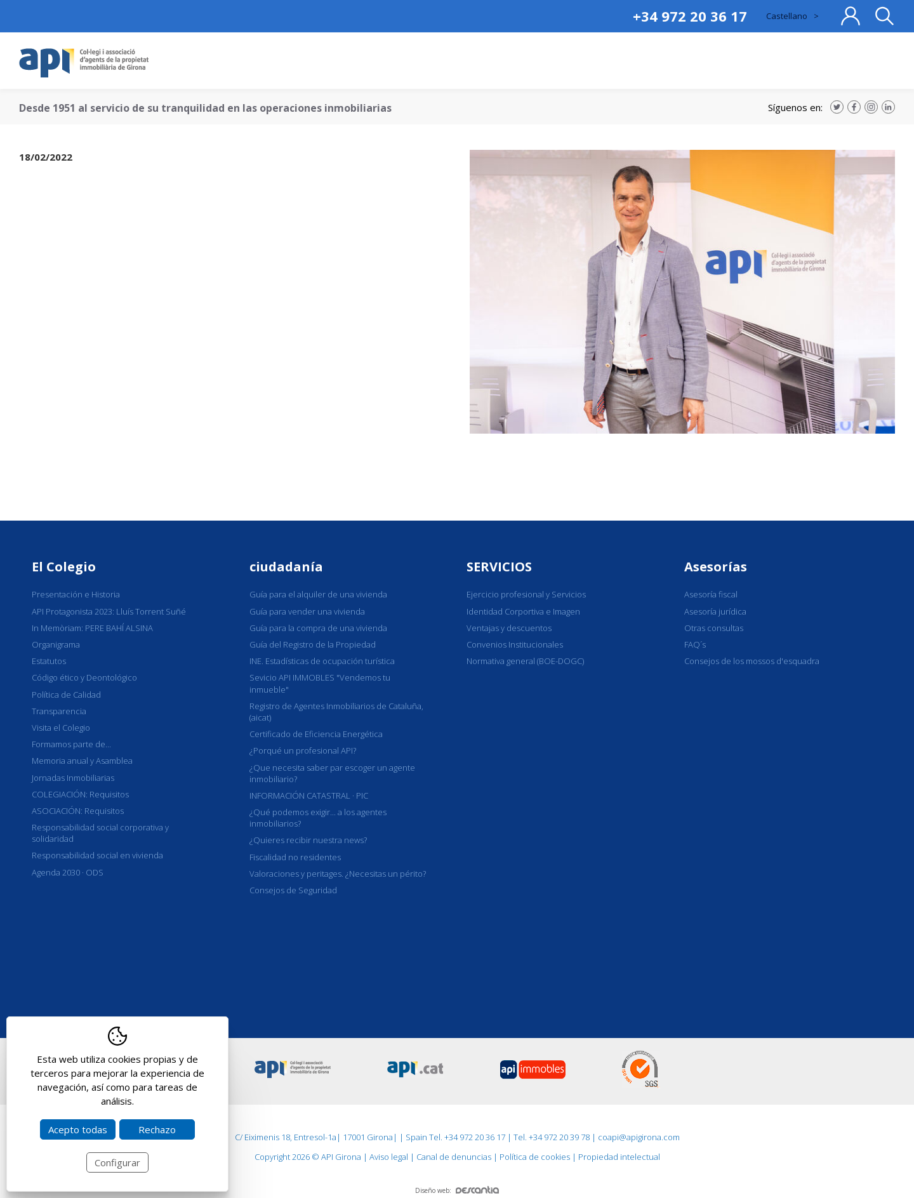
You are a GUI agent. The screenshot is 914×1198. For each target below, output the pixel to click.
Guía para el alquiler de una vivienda (318, 594)
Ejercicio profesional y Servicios (526, 594)
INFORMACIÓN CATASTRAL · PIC (308, 795)
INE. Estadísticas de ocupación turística (322, 661)
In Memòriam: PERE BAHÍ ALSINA (92, 628)
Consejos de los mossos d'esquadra (751, 661)
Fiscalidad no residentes (295, 857)
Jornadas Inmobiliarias (73, 777)
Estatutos (49, 661)
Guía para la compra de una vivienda (318, 628)
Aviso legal (388, 1156)
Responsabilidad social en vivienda (97, 855)
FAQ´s (695, 644)
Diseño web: (457, 1190)
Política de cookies (535, 1156)
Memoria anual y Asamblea (82, 760)
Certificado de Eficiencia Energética (316, 734)
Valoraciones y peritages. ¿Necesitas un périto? (337, 873)
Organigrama (56, 644)
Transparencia (59, 711)
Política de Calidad (66, 694)
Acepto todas (77, 1129)
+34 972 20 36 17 (690, 15)
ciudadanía (286, 566)
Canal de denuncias (453, 1156)
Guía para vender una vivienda (307, 611)
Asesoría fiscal (711, 594)
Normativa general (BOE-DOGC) (525, 661)
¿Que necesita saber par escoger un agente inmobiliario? (332, 773)
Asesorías (715, 566)
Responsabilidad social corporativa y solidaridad (100, 833)
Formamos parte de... (71, 744)
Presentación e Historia (76, 594)
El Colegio (64, 566)
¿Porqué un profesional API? (302, 750)
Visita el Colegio (61, 727)
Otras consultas (713, 628)
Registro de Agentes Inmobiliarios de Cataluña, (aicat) (336, 711)
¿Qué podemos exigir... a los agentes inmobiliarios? (318, 817)
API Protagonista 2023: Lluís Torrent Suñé (109, 611)
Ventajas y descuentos (509, 628)
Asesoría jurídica (715, 611)
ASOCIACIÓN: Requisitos (78, 810)
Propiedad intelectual (619, 1156)
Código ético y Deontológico (84, 677)
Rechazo (157, 1129)
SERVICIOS (499, 566)
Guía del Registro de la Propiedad (312, 644)
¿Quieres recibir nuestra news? (308, 840)
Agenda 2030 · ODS (67, 872)
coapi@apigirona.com (639, 1137)
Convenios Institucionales (515, 644)
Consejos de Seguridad (293, 890)
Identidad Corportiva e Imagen (523, 611)
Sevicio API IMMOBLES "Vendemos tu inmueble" (319, 683)
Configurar (117, 1162)
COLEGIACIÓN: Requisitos (80, 794)
